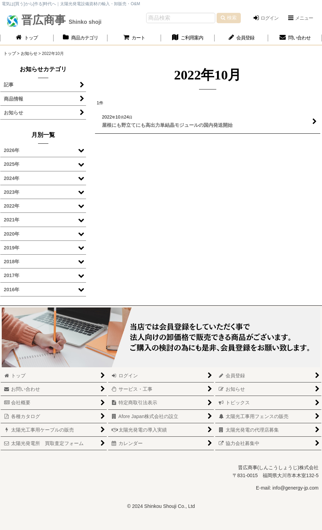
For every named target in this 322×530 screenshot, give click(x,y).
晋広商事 (60, 20)
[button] (300, 18)
